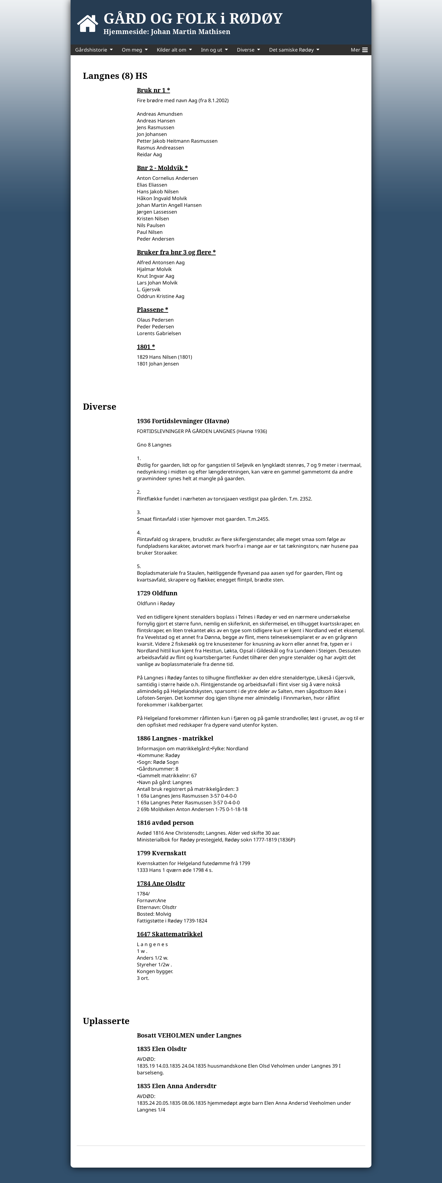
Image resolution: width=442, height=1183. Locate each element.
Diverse (245, 49)
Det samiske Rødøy (291, 49)
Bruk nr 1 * (153, 90)
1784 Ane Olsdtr (161, 883)
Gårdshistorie (91, 49)
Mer (359, 48)
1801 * (146, 346)
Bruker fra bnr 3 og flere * (176, 252)
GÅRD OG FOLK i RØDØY (193, 18)
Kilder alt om (171, 49)
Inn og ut (211, 49)
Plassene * (152, 309)
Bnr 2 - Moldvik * (162, 167)
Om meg (132, 49)
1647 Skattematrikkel (170, 934)
